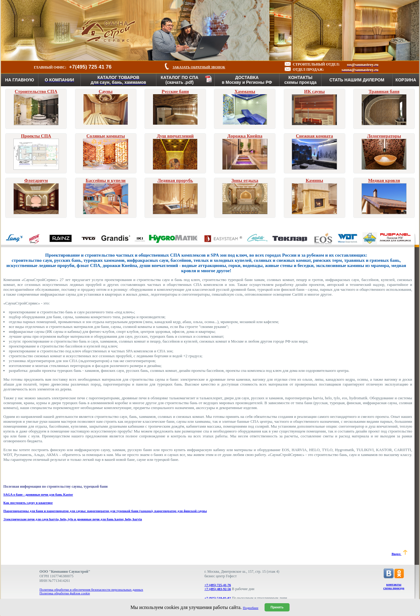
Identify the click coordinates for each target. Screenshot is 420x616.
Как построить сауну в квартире (28, 502)
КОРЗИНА (406, 79)
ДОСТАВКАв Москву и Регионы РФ (247, 80)
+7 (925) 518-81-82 (218, 598)
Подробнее (250, 608)
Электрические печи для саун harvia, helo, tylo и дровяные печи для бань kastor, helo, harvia (72, 519)
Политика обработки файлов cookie (65, 593)
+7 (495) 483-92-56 (218, 589)
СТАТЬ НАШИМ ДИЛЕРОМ (356, 79)
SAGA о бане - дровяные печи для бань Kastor (38, 494)
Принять (277, 607)
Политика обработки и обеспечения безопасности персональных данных (91, 589)
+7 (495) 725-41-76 (218, 585)
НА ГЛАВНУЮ (19, 79)
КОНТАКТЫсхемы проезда (300, 80)
